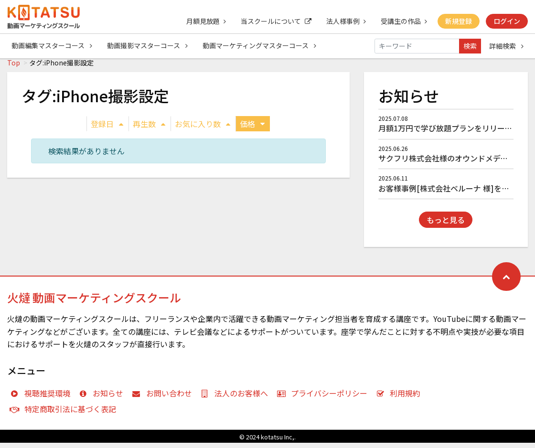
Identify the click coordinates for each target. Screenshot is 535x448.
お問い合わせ (164, 398)
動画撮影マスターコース (147, 46)
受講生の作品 (403, 21)
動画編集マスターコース (51, 46)
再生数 (149, 129)
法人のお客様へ (236, 398)
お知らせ (103, 398)
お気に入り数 (202, 129)
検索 (470, 46)
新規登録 (458, 21)
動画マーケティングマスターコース (260, 46)
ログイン (506, 21)
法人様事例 (344, 21)
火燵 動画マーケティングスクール (94, 302)
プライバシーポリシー (324, 398)
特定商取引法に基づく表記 (65, 414)
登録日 (107, 129)
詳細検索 (506, 46)
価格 (252, 129)
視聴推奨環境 (42, 398)
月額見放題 (204, 21)
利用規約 (400, 398)
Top (13, 68)
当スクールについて (274, 21)
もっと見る (446, 225)
